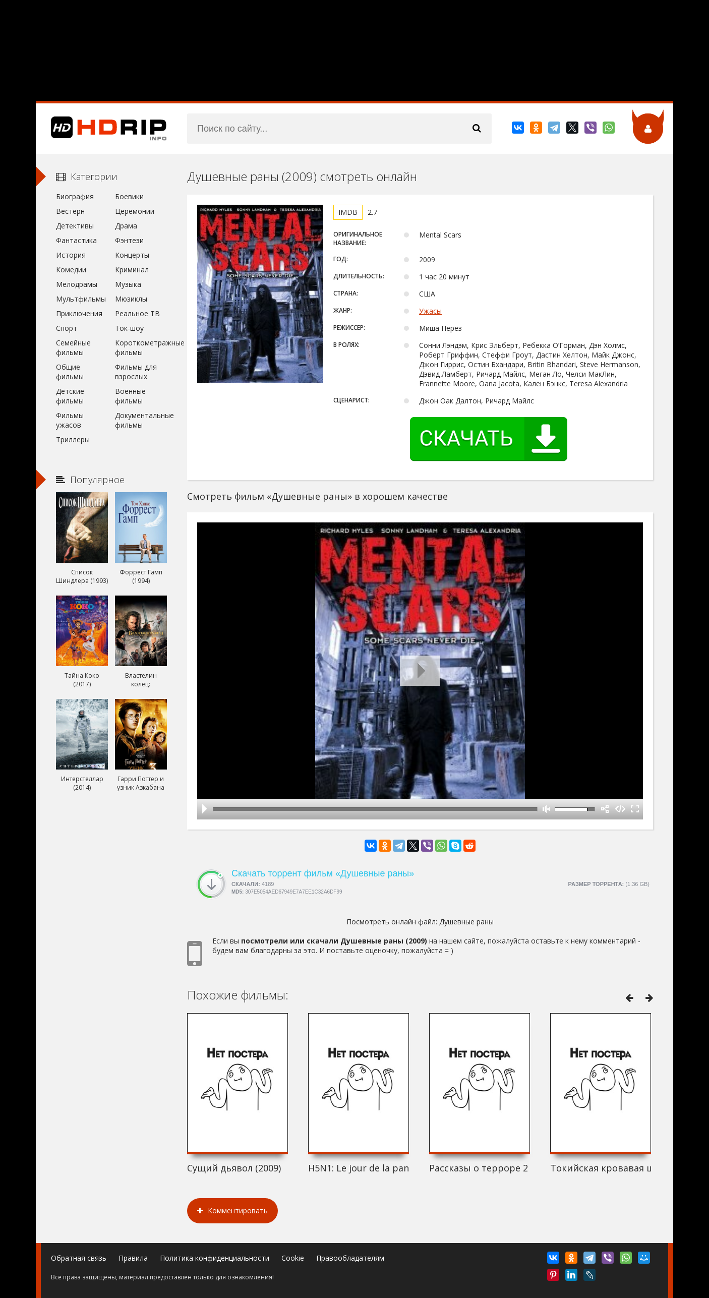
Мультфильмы (81, 299)
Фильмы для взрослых (136, 371)
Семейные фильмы (73, 347)
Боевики (129, 196)
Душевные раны (466, 921)
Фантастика (76, 240)
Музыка (128, 284)
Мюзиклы (131, 299)
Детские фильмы (70, 395)
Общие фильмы (70, 371)
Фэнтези (129, 240)
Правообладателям (350, 1258)
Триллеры (73, 439)
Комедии (71, 269)
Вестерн (70, 211)
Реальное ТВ (137, 313)
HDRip (101, 128)
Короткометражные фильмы (141, 347)
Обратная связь (78, 1258)
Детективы (75, 225)
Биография (75, 196)
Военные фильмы (130, 395)
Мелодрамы (76, 284)
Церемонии (134, 211)
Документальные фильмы (141, 420)
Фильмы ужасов (70, 420)
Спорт (66, 328)
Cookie (292, 1258)
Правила (133, 1258)
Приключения (79, 313)
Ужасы (430, 311)
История (71, 255)
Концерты (132, 255)
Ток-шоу (129, 328)
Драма (126, 225)
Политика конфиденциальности (214, 1258)
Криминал (132, 269)
